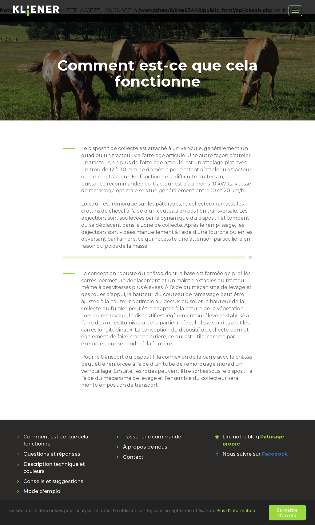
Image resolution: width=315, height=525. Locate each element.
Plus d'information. (237, 511)
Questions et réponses (51, 454)
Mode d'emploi (42, 491)
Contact (133, 457)
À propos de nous (145, 447)
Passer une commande (152, 437)
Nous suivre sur (255, 454)
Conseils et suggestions (53, 481)
